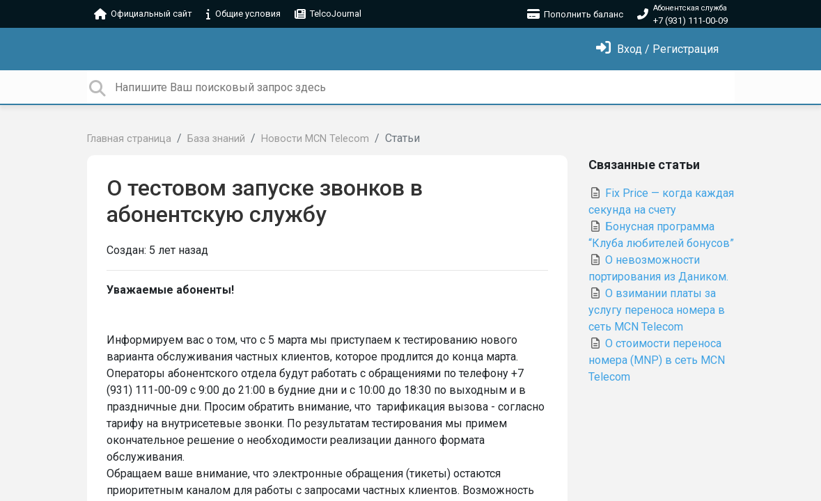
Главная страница (129, 139)
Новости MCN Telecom (315, 139)
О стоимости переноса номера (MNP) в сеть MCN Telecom (656, 360)
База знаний (216, 139)
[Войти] (657, 49)
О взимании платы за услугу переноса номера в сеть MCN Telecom (656, 310)
